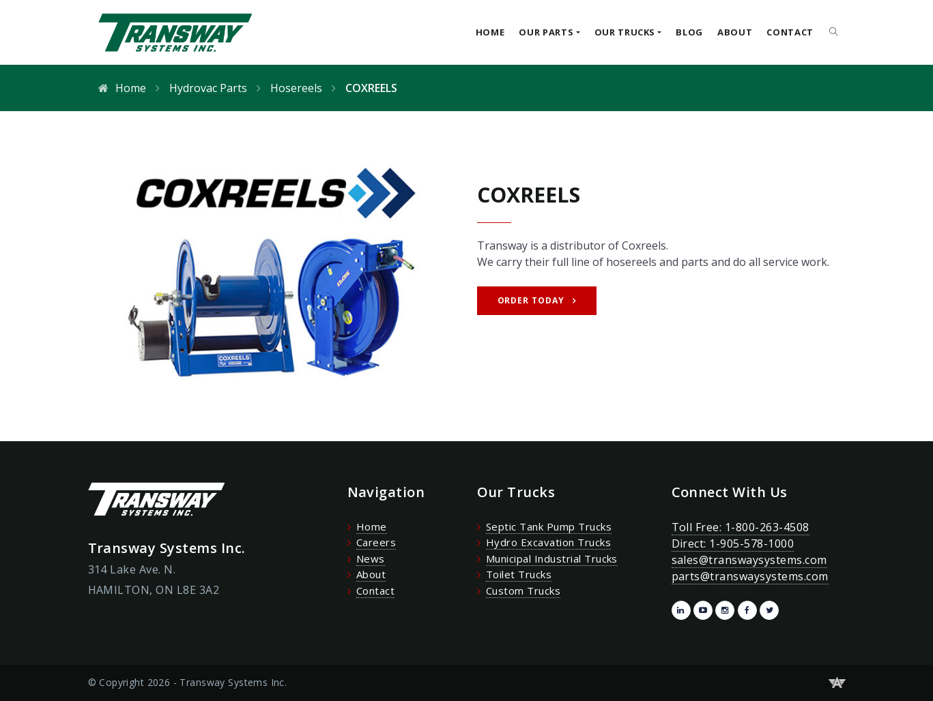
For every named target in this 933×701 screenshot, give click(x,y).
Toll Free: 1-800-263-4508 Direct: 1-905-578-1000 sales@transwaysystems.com (749, 543)
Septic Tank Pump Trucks (549, 526)
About (734, 32)
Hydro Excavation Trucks (548, 542)
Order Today (531, 300)
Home (490, 32)
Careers (376, 542)
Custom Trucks (523, 590)
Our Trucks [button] (625, 32)
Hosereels (296, 87)
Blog (689, 32)
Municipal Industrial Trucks (552, 558)
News (370, 558)
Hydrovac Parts (208, 87)
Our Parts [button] (546, 32)
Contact (790, 32)
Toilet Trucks (518, 574)
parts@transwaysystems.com (750, 576)
